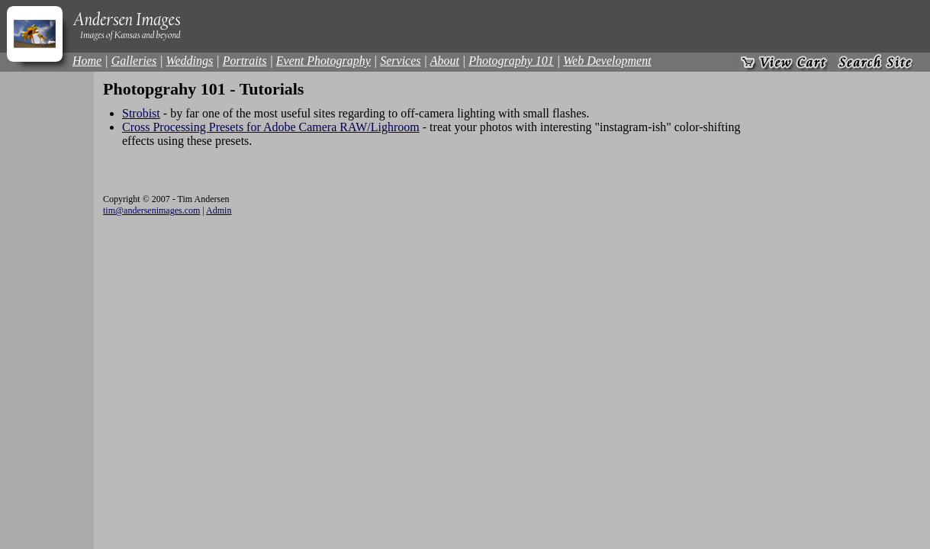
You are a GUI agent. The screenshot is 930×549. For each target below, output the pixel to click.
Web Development (607, 60)
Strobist (141, 113)
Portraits (245, 60)
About (444, 60)
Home (86, 60)
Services (400, 60)
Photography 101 (511, 60)
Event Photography (323, 60)
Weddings (190, 60)
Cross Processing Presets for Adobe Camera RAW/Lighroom (271, 126)
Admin (218, 210)
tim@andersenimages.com (151, 210)
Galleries (134, 60)
